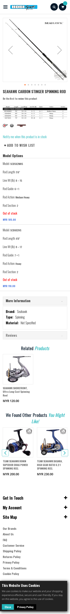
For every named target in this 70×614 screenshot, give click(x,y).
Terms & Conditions (15, 568)
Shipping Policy (12, 551)
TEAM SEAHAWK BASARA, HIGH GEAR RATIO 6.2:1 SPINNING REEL (49, 464)
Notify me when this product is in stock (25, 136)
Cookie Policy (11, 574)
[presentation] (5, 452)
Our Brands (9, 529)
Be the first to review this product (20, 98)
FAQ (5, 540)
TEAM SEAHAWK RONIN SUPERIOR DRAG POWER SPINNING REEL (15, 464)
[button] (10, 50)
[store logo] (20, 7)
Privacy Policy (25, 607)
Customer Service (13, 545)
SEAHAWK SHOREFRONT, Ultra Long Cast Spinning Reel (16, 391)
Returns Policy (11, 557)
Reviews (11, 335)
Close (8, 607)
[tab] (35, 301)
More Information (18, 300)
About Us (8, 534)
